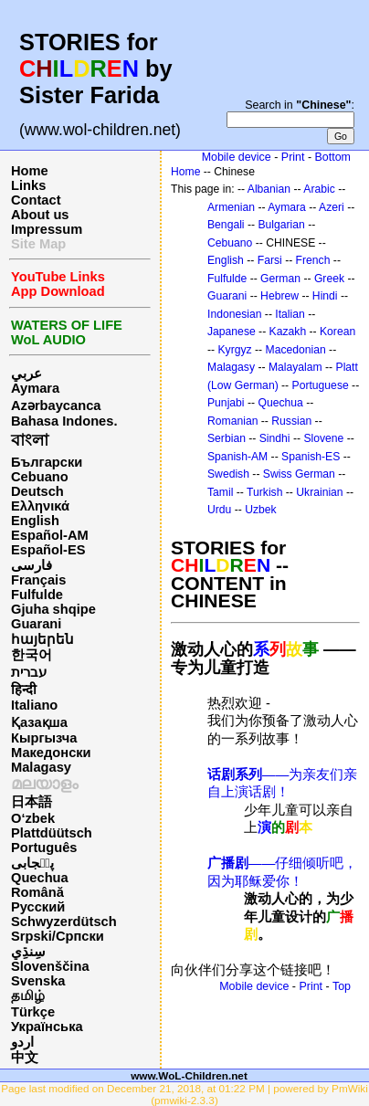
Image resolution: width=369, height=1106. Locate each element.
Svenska (38, 981)
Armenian (231, 207)
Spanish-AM (237, 456)
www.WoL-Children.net (189, 1075)
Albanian (269, 189)
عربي (26, 373)
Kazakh (288, 331)
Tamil (220, 492)
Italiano (34, 705)
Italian (289, 314)
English (35, 520)
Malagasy (41, 767)
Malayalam (295, 367)
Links (28, 185)
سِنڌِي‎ (28, 951)
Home (29, 170)
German (280, 278)
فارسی (31, 565)
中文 (24, 1057)
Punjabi (226, 402)
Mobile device (236, 157)
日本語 (31, 802)
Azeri (331, 207)
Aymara (35, 388)
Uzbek (260, 509)
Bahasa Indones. (64, 421)
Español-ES (48, 549)
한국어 (31, 655)
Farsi (270, 260)
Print (293, 157)
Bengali (226, 224)
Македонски (51, 752)
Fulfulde (37, 594)
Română (37, 892)
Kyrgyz (234, 349)
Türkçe (33, 1012)
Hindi (325, 296)
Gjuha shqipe (53, 609)
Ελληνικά (40, 506)
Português (44, 847)
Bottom (333, 157)
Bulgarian (281, 224)
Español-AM (50, 535)
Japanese (231, 331)
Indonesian (234, 314)
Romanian (232, 421)
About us (40, 214)
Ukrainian (319, 492)
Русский (38, 907)
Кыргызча (44, 738)
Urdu (219, 509)
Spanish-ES (310, 456)
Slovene (323, 438)
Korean (337, 331)
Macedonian (296, 349)
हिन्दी (24, 689)
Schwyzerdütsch (64, 921)
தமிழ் (28, 995)
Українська (47, 1026)
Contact (36, 200)
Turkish (264, 492)
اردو (22, 1042)
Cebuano (40, 476)
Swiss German (299, 474)
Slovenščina (50, 966)
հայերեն (42, 639)
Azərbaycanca (55, 405)
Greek (329, 278)
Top (341, 986)
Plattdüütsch (51, 833)
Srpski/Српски (57, 936)
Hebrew (279, 296)
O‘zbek (33, 818)
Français (38, 580)
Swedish (228, 474)
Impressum (46, 229)
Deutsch (37, 491)
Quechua (40, 877)
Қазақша (39, 722)
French (313, 260)
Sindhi (274, 438)
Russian (291, 421)
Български (46, 462)
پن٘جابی (32, 863)
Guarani (36, 623)
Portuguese (320, 385)
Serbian (226, 438)
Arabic (318, 189)
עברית (29, 672)
